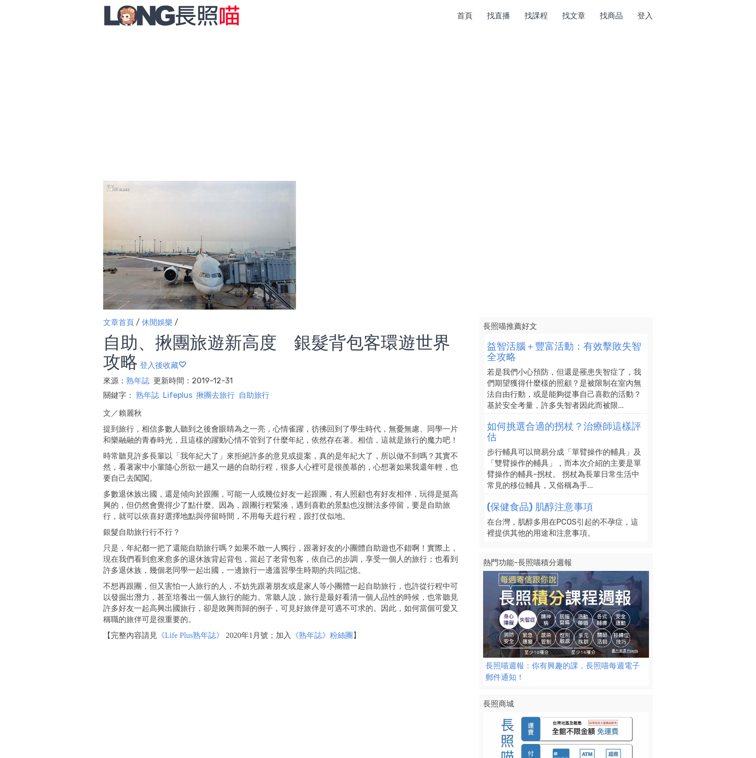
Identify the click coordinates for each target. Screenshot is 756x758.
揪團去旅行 (215, 395)
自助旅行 (254, 395)
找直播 (498, 15)
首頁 (464, 15)
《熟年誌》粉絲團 (322, 635)
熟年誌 (138, 380)
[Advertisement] (378, 108)
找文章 (573, 15)
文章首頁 (118, 322)
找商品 (611, 15)
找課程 (536, 15)
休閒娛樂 (157, 322)
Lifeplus (177, 395)
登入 (645, 15)
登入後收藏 (163, 365)
